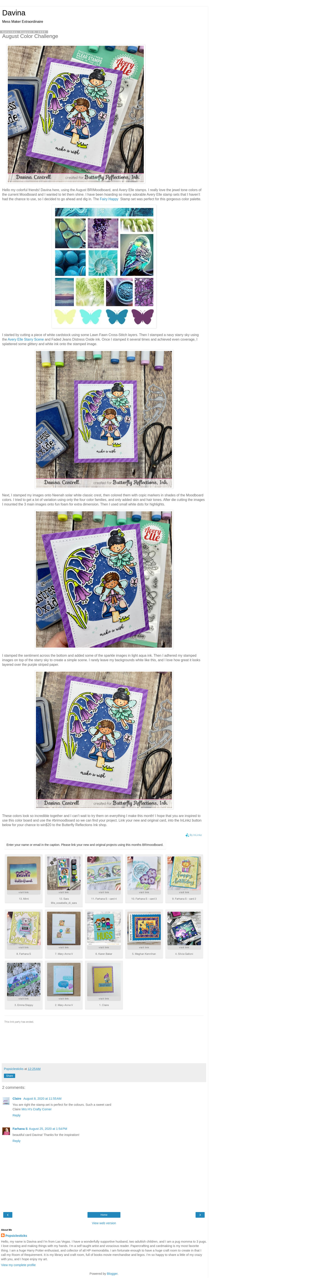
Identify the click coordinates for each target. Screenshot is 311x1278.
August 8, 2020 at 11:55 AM (42, 1098)
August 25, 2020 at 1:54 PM (48, 1128)
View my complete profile (18, 1265)
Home (103, 1214)
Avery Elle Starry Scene (26, 339)
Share (9, 1075)
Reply (17, 1115)
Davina (14, 13)
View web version (104, 1223)
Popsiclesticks (16, 1235)
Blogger (112, 1273)
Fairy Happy (109, 199)
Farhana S (20, 1128)
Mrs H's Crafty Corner (37, 1109)
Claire (17, 1098)
